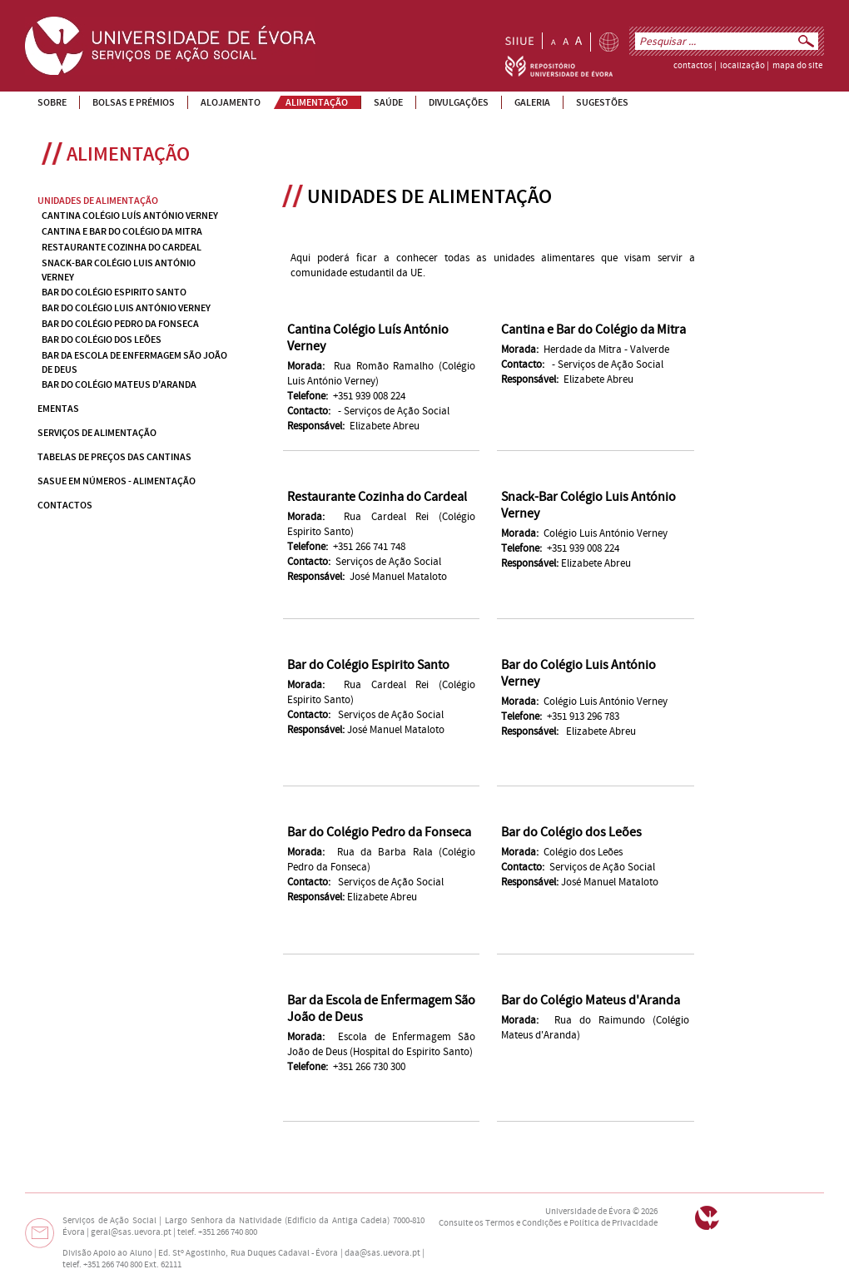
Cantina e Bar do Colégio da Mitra (593, 329)
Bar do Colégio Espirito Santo (368, 665)
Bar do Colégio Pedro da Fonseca (379, 832)
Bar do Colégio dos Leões (571, 832)
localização (742, 66)
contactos (692, 66)
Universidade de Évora (588, 1211)
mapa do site (797, 66)
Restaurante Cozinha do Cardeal (377, 496)
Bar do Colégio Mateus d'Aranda (590, 1000)
